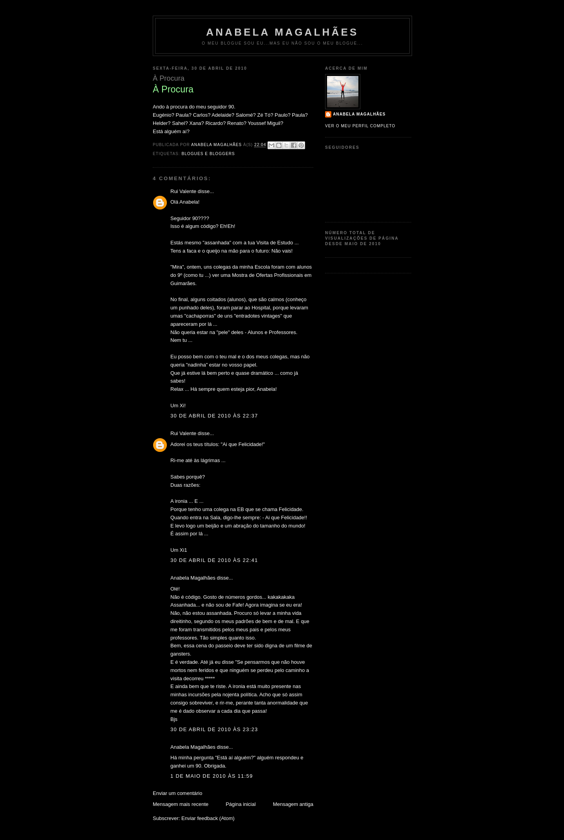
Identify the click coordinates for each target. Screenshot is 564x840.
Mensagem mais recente (180, 804)
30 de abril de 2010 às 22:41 (214, 560)
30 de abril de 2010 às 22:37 (214, 416)
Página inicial (241, 804)
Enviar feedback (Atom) (208, 818)
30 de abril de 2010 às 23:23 (214, 729)
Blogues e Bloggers (208, 154)
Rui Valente (183, 191)
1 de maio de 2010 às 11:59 (211, 776)
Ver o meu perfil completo (360, 126)
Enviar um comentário (177, 793)
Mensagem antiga (293, 804)
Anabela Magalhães (282, 32)
